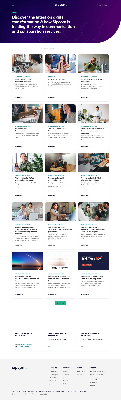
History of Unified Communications (22, 130)
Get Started (80, 374)
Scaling (65, 384)
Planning (65, 371)
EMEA (13, 391)
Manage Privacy (83, 391)
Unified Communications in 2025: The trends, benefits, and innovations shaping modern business (27, 230)
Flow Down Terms (32, 391)
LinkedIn (92, 385)
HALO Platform (54, 378)
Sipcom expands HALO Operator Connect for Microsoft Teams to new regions (93, 229)
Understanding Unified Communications (57, 179)
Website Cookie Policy (45, 391)
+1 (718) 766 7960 (97, 374)
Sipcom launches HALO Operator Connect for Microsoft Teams (27, 278)
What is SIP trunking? (56, 79)
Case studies (53, 381)
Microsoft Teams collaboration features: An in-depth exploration (92, 131)
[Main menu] (13, 5)
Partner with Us (81, 371)
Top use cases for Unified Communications (57, 130)
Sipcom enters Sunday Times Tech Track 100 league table (92, 277)
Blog (51, 384)
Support (65, 381)
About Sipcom (54, 371)
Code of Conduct (72, 391)
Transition (66, 374)
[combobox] (60, 48)
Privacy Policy (43, 394)
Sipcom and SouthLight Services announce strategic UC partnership (60, 229)
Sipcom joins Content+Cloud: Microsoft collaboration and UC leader (60, 278)
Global (24, 391)
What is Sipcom (54, 374)
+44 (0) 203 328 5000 (98, 371)
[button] (60, 303)
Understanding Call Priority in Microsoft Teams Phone (92, 179)
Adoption (65, 378)
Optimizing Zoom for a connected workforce (23, 80)
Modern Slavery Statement (59, 391)
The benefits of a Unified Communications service (24, 179)
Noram (19, 391)
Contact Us (93, 382)
